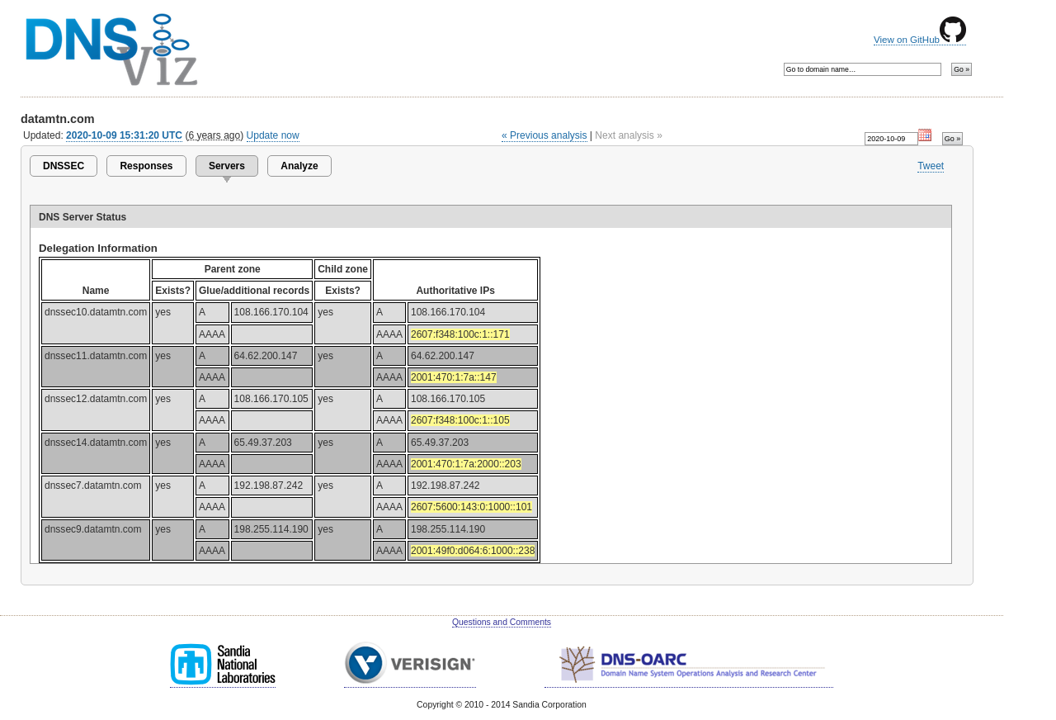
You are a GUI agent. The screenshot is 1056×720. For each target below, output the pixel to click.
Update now (273, 135)
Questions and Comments (501, 622)
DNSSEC (63, 166)
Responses (146, 166)
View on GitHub (920, 40)
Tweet (930, 166)
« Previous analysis (544, 135)
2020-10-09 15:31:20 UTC (124, 135)
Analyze (299, 166)
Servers (227, 166)
